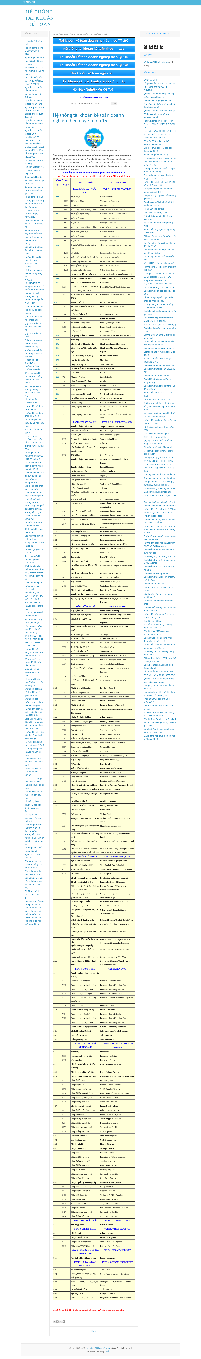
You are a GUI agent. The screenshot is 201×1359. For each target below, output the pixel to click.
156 (57, 379)
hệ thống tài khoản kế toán (156, 65)
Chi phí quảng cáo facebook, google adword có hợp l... (33, 346)
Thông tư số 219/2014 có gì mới (159, 276)
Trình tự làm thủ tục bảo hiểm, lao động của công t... (34, 312)
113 (57, 234)
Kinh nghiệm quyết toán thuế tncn (159, 480)
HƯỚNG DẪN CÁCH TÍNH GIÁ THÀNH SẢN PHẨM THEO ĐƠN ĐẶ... (159, 126)
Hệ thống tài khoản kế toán (39, 20)
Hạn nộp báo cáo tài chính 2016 (159, 351)
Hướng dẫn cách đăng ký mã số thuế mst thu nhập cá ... (34, 654)
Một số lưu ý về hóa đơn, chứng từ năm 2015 (34, 252)
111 (57, 199)
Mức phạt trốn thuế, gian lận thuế (159, 416)
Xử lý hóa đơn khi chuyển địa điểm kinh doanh (33, 561)
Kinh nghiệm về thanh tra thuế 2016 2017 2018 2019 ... (34, 458)
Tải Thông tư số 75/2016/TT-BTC (159, 678)
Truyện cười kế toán (153, 518)
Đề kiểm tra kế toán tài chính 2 (158, 450)
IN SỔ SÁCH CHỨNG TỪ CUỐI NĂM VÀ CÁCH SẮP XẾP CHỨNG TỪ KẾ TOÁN (34, 445)
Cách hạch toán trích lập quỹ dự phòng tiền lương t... (34, 478)
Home (94, 1334)
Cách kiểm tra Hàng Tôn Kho (157, 576)
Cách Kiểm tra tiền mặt (154, 586)
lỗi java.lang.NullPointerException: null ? (34, 903)
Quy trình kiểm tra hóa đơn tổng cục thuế (33, 329)
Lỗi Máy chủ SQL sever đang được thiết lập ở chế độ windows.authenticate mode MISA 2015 (34, 146)
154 (57, 371)
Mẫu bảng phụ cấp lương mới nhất (160, 559)
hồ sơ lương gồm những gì (156, 157)
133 (57, 285)
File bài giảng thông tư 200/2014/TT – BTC (34, 53)
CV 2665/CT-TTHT (152, 82)
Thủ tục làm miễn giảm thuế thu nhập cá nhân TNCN (34, 468)
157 (57, 392)
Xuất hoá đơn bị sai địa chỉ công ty (160, 327)
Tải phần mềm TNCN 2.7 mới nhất (160, 86)
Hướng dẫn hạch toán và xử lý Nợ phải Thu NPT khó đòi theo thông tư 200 (160, 532)
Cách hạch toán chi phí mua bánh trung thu (34, 226)
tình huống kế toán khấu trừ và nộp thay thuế (34, 425)
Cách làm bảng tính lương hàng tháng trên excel (34, 588)
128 (57, 264)
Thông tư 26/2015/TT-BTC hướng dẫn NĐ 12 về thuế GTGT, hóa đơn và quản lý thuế (34, 289)
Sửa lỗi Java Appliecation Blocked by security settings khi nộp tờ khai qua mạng (160, 725)
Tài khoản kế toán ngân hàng (93, 76)
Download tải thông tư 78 (155, 215)
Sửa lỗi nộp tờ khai (152, 623)
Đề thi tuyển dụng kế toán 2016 (158, 674)
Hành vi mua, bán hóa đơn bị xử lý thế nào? (34, 764)
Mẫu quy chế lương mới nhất (157, 494)
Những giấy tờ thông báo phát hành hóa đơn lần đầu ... (34, 206)
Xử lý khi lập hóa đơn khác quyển (159, 266)
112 (57, 216)
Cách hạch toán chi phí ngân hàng (160, 508)
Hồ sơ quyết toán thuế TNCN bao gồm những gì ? (34, 684)
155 (57, 375)
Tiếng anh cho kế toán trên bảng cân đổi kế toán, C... (33, 867)
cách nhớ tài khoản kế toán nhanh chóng (33, 242)
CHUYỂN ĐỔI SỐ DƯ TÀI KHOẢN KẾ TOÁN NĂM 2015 (34, 83)
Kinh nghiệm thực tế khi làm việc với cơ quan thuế (34, 192)
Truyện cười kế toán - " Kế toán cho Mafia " (34, 774)
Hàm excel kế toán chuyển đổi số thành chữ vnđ (34, 608)
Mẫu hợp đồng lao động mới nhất (159, 491)
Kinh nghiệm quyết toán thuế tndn (160, 477)
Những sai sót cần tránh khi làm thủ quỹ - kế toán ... (33, 694)
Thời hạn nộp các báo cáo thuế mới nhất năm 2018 (33, 923)
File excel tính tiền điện (154, 419)
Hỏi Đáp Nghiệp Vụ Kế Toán (93, 92)
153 (57, 367)
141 (57, 342)
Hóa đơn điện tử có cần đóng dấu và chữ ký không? (34, 631)
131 (57, 281)
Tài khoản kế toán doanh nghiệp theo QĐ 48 (94, 67)
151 (57, 358)
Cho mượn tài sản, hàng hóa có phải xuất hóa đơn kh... (33, 913)
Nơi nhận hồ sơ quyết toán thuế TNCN (32, 674)
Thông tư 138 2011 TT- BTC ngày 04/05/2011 (34, 216)
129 (57, 277)
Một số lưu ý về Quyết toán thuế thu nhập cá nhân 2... (34, 598)
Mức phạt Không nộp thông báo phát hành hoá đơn (34, 488)
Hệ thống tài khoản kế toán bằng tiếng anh (33, 275)
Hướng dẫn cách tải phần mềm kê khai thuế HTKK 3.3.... (34, 714)
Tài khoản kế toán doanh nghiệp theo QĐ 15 (94, 59)
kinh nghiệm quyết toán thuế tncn (159, 460)
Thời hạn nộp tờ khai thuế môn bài (160, 161)
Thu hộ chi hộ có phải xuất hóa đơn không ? (33, 820)
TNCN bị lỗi (30, 306)
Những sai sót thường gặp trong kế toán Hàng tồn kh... (34, 508)
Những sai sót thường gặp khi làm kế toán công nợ (34, 704)
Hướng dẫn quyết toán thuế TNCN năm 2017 (33, 518)
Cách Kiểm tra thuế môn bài (157, 378)
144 (57, 350)
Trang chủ (30, 4)
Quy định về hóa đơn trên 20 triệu (159, 113)
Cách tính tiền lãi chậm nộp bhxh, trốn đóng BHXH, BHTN (34, 571)
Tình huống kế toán (34, 199)
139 (57, 338)
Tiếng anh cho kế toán (154, 211)
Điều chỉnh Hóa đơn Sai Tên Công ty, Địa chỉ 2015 (34, 182)
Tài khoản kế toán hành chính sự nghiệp (94, 84)
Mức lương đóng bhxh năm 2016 (159, 290)
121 (57, 247)
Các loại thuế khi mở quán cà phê (159, 504)
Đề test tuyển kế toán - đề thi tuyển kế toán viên (33, 665)
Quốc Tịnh (109, 1354)
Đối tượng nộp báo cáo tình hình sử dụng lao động (33, 830)
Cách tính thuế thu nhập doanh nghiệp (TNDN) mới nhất (34, 498)
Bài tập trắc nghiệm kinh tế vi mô (159, 405)
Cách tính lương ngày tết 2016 (158, 103)
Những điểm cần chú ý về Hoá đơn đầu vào (34, 797)
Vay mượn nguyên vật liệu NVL (158, 286)
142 (57, 346)
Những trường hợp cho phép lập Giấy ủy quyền (33, 355)
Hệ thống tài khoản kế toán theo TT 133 (94, 51)
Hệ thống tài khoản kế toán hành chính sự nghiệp (34, 126)
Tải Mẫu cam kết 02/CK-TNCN (158, 402)
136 (55, 305)
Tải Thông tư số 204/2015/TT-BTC (160, 133)
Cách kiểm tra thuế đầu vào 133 (159, 368)
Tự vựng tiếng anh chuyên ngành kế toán (33, 754)
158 (57, 396)
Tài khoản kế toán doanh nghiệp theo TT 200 (94, 43)
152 (57, 362)
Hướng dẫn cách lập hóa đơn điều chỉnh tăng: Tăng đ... (34, 737)
